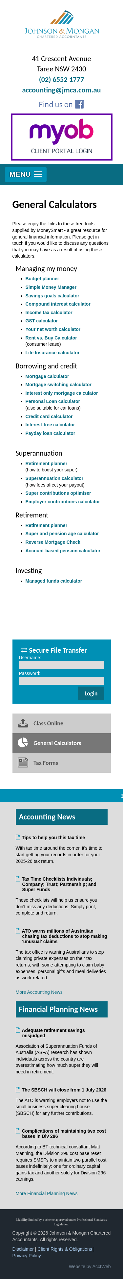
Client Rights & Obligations (64, 1249)
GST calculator (42, 320)
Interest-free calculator (50, 424)
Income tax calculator (49, 312)
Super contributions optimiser (58, 493)
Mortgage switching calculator (59, 384)
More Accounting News (39, 992)
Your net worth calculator (53, 329)
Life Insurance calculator (53, 352)
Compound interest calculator (58, 304)
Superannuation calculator (55, 478)
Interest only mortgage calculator (62, 393)
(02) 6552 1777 (61, 79)
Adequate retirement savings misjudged (53, 1033)
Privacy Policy (26, 1255)
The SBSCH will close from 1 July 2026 (64, 1089)
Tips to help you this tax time (53, 837)
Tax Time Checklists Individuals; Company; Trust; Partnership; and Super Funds (59, 884)
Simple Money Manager (51, 287)
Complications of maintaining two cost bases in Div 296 (64, 1133)
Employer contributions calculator (63, 501)
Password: (29, 673)
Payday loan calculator (50, 433)
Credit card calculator (49, 416)
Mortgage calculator (47, 376)
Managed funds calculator (54, 581)
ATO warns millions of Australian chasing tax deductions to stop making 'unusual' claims (64, 936)
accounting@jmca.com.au (61, 90)
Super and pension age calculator (62, 533)
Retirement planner (47, 463)
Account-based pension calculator (63, 550)
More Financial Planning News (47, 1193)
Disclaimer (23, 1249)
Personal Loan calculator (53, 401)
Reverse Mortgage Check (53, 542)
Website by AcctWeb (90, 1266)
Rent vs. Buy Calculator (51, 337)
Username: (30, 657)
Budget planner (42, 278)
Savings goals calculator (52, 295)
